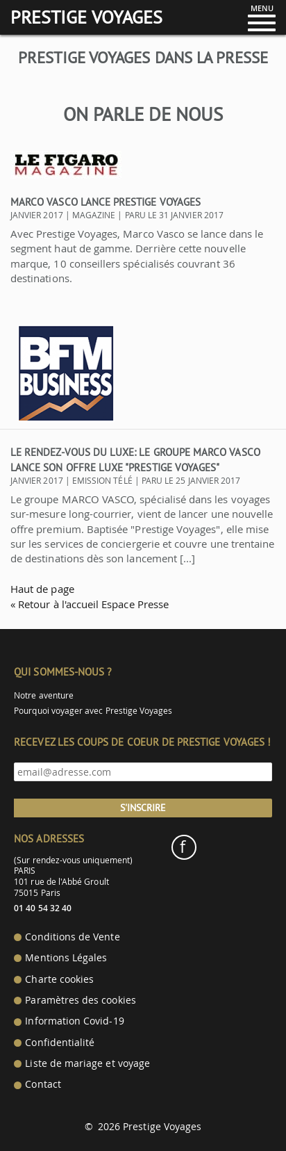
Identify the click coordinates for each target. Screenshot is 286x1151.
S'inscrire (143, 807)
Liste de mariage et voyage (87, 1063)
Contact (42, 1084)
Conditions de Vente (72, 937)
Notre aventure (44, 695)
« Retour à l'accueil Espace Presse (89, 604)
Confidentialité (59, 1042)
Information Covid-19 (74, 1021)
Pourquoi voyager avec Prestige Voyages (93, 711)
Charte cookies (59, 979)
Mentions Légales (66, 958)
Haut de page (42, 589)
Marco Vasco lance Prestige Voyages (105, 202)
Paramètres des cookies (80, 1000)
